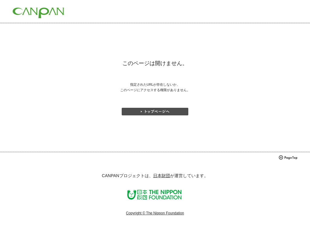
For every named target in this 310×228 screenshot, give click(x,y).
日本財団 (161, 175)
